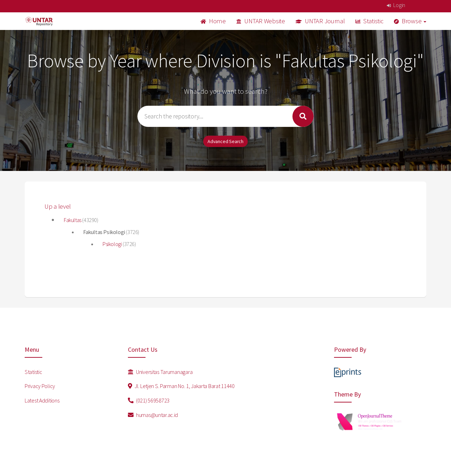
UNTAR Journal (320, 21)
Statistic (369, 21)
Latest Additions (42, 400)
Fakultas (73, 219)
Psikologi (113, 243)
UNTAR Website (260, 21)
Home (213, 21)
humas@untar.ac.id (153, 414)
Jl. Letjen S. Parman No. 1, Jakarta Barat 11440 (181, 385)
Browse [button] (410, 21)
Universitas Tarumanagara (160, 371)
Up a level (57, 206)
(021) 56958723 (149, 400)
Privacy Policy (40, 385)
